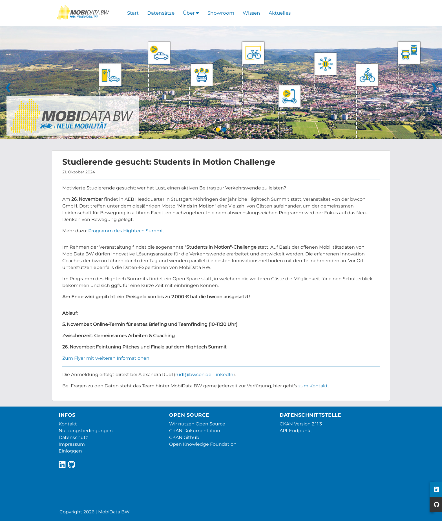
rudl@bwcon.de (193, 374)
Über (191, 13)
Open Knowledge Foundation (203, 444)
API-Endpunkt (296, 430)
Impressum (72, 444)
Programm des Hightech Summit (126, 230)
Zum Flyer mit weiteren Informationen (105, 358)
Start (133, 13)
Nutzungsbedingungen (86, 430)
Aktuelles (280, 13)
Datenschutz (73, 437)
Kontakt (68, 424)
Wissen (251, 13)
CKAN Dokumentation (194, 430)
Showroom (220, 13)
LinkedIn (223, 374)
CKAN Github (184, 437)
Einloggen (70, 451)
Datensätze (160, 13)
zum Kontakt (313, 385)
